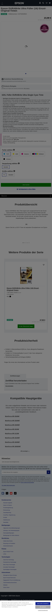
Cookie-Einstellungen (43, 610)
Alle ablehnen (43, 606)
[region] (26, 606)
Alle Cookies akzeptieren (43, 603)
